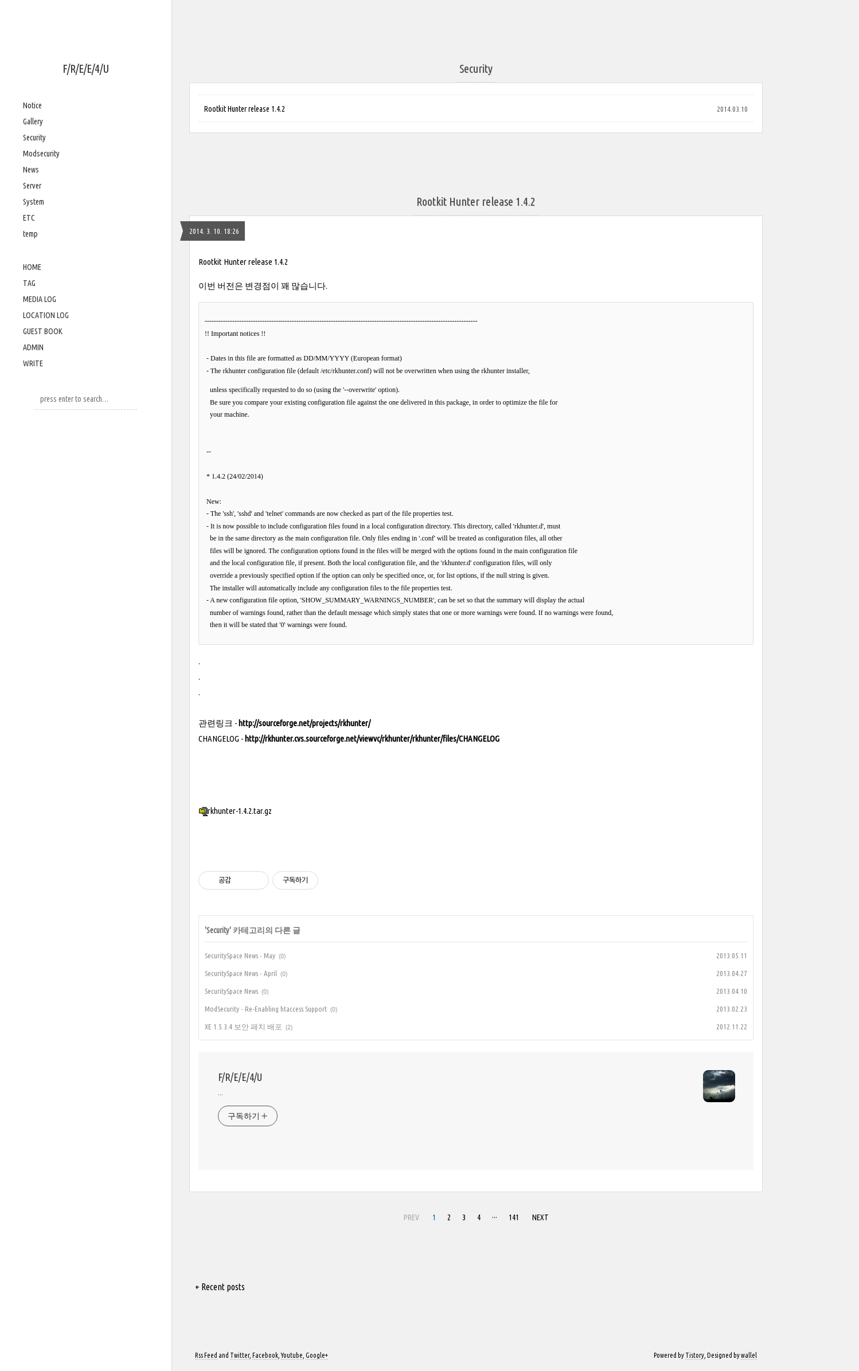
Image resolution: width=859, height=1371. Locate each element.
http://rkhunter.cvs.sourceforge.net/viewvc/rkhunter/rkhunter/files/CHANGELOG (372, 738)
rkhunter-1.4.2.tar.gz (235, 811)
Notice (32, 105)
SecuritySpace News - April (241, 973)
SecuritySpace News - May (240, 955)
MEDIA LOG (39, 299)
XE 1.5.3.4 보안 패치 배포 (243, 1027)
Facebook (265, 1355)
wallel (749, 1355)
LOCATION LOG (46, 315)
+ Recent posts (220, 1287)
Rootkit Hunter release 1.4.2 (244, 108)
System (33, 201)
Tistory (694, 1355)
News (31, 169)
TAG (29, 283)
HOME (32, 267)
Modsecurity (41, 153)
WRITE (33, 363)
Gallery (33, 121)
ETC (29, 217)
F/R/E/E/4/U (86, 68)
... (220, 1092)
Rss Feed (206, 1355)
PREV (411, 1217)
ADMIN (33, 347)
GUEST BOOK (43, 331)
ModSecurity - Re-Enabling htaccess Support (266, 1009)
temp (30, 233)
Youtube (292, 1355)
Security (34, 137)
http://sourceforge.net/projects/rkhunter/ (304, 723)
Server (32, 185)
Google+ (317, 1355)
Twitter (239, 1355)
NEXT (540, 1217)
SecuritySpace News (231, 991)
